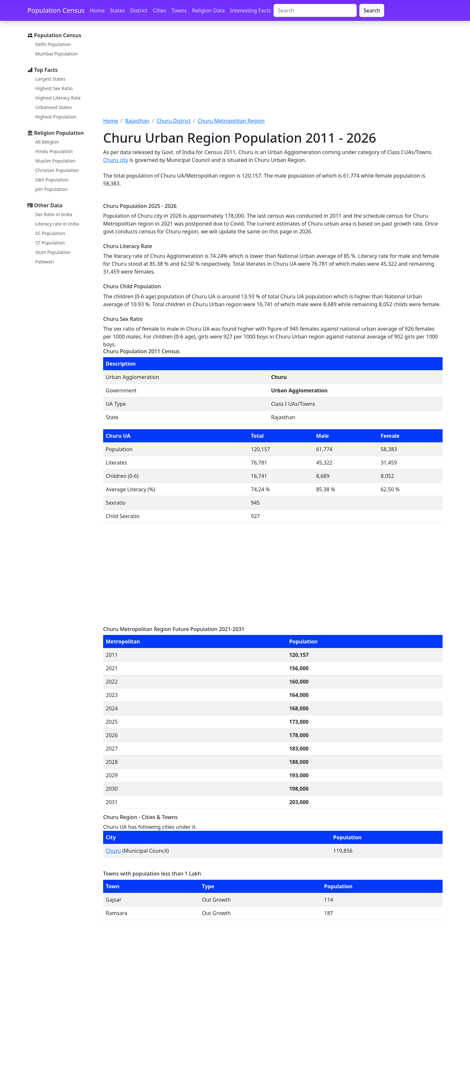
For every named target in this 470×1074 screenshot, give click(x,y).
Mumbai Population (56, 54)
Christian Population (57, 170)
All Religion (47, 142)
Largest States (50, 79)
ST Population (50, 243)
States (117, 10)
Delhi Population (53, 44)
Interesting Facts (250, 10)
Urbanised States (53, 107)
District (139, 10)
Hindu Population (54, 151)
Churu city (115, 160)
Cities (159, 10)
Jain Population (51, 189)
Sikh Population (52, 180)
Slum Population (52, 252)
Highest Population (55, 117)
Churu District (174, 120)
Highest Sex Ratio (54, 88)
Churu (113, 850)
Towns (179, 10)
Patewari (44, 262)
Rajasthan (137, 120)
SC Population (50, 233)
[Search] (315, 10)
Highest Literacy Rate (58, 98)
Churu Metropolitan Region (231, 120)
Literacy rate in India (57, 224)
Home (97, 10)
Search (372, 10)
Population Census (56, 10)
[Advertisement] (273, 73)
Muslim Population (55, 161)
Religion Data (208, 10)
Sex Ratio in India (53, 214)
